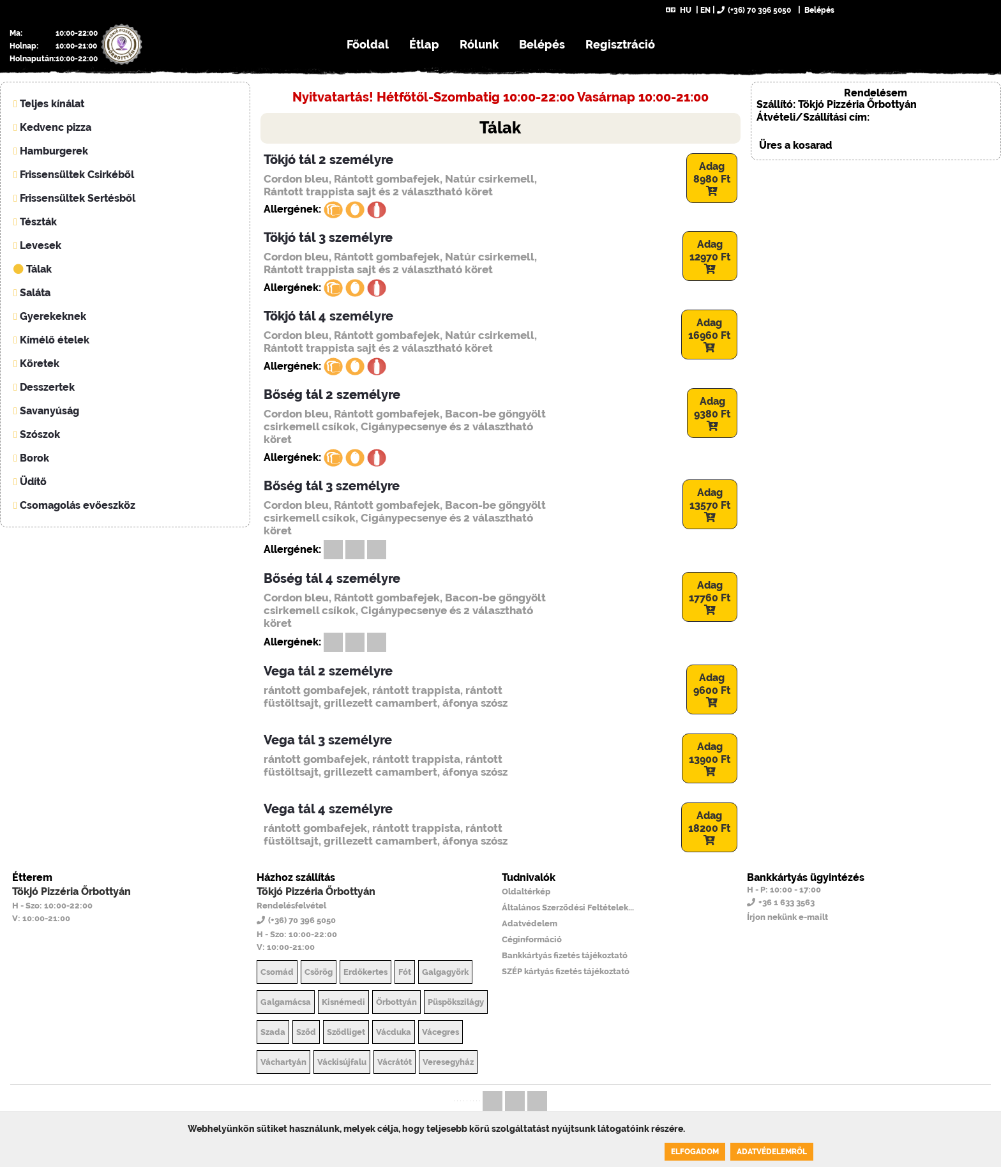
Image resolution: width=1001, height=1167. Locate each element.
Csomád (277, 972)
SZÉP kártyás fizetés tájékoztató (565, 971)
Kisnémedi (343, 1002)
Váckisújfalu (341, 1062)
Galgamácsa (285, 1002)
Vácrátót (394, 1062)
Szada (272, 1032)
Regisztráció (620, 44)
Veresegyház (448, 1062)
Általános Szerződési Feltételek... (568, 907)
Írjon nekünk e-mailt (787, 917)
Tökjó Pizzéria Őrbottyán (71, 891)
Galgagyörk (445, 972)
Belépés (818, 10)
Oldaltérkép (526, 891)
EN (705, 10)
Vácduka (393, 1032)
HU (678, 10)
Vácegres (440, 1032)
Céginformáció (532, 939)
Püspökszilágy (456, 1002)
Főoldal (368, 44)
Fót (404, 972)
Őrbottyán (396, 1002)
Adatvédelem (529, 923)
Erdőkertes (365, 972)
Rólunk (479, 44)
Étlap (424, 44)
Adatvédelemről (772, 1151)
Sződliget (346, 1032)
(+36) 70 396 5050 (754, 10)
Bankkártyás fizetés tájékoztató (565, 955)
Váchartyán (283, 1062)
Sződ (306, 1032)
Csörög (319, 972)
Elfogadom (695, 1151)
